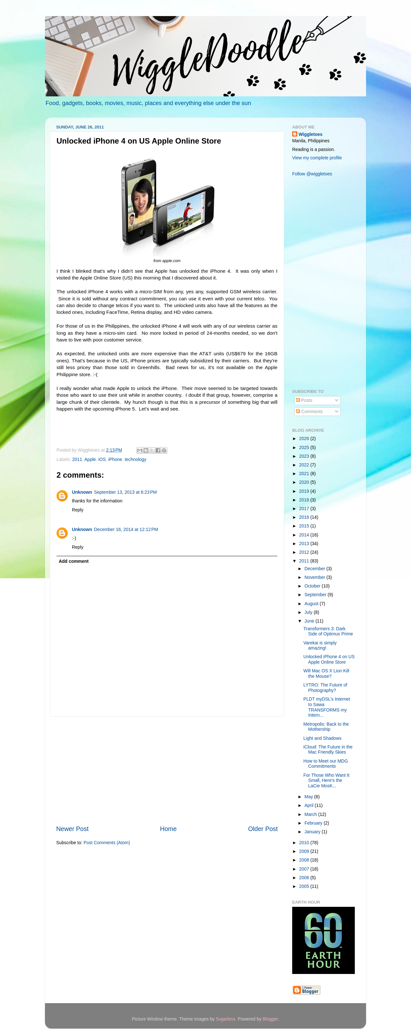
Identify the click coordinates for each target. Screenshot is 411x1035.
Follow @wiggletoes (312, 173)
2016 (304, 517)
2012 (304, 552)
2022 (304, 464)
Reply (77, 509)
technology (135, 459)
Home (168, 828)
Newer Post (72, 828)
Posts (304, 400)
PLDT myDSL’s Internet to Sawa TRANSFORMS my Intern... (326, 707)
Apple (90, 459)
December (315, 568)
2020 (304, 482)
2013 (304, 543)
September (316, 594)
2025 (304, 447)
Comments (309, 411)
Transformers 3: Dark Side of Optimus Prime (328, 631)
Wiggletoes (310, 134)
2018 (304, 499)
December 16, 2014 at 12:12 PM (126, 529)
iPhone (115, 459)
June (309, 621)
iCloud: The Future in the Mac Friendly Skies (328, 749)
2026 (304, 438)
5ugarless (225, 1019)
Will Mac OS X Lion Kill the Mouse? (326, 673)
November (315, 577)
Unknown (82, 492)
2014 (304, 534)
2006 (304, 877)
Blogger (270, 1019)
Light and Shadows (322, 738)
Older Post (263, 828)
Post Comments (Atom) (106, 842)
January (312, 831)
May (309, 796)
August (311, 603)
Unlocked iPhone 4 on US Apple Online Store (329, 659)
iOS (102, 459)
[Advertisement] (167, 771)
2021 (304, 473)
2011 (77, 459)
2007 (304, 868)
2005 (304, 886)
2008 (304, 860)
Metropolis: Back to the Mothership (326, 726)
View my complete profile (317, 157)
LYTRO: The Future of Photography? (325, 687)
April (309, 805)
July (309, 612)
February (314, 823)
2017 (304, 508)
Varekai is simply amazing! (320, 645)
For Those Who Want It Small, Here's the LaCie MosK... (326, 780)
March (311, 814)
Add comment (74, 561)
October (312, 585)
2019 (304, 491)
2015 (304, 525)
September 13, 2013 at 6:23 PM (125, 492)
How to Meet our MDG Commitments (325, 763)
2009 (304, 851)
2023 (304, 456)
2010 (304, 842)
